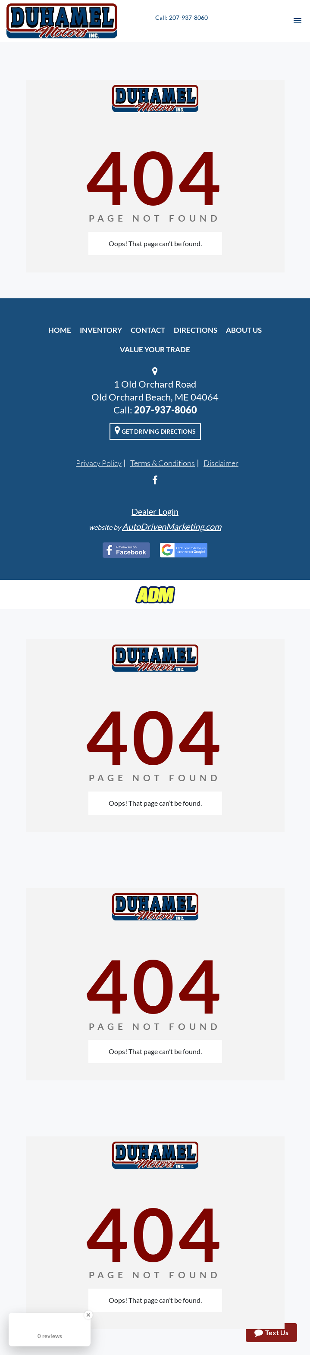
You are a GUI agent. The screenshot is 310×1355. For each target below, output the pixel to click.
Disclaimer (221, 463)
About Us (244, 330)
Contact (148, 330)
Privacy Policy (99, 463)
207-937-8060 (165, 410)
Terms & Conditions (162, 463)
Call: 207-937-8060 (181, 17)
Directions (195, 330)
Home (59, 330)
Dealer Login (155, 511)
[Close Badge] (88, 1315)
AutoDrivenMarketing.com (171, 526)
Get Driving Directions (155, 430)
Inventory (101, 330)
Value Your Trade (155, 349)
